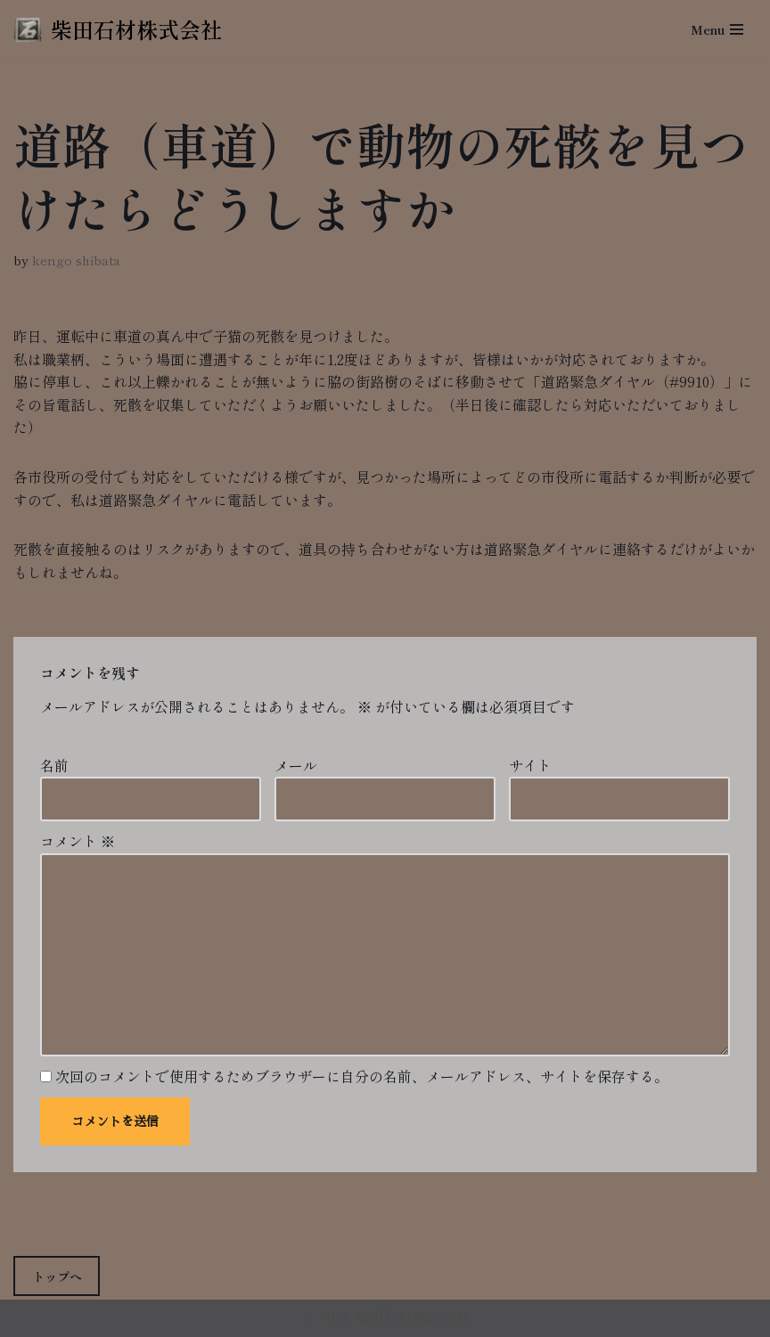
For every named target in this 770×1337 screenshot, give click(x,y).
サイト (530, 765)
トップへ (57, 1276)
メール (295, 765)
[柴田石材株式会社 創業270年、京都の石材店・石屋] (117, 29)
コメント (77, 841)
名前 (54, 765)
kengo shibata (76, 259)
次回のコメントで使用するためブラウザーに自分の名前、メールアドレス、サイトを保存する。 (361, 1076)
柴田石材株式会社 (412, 1317)
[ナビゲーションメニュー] (717, 29)
